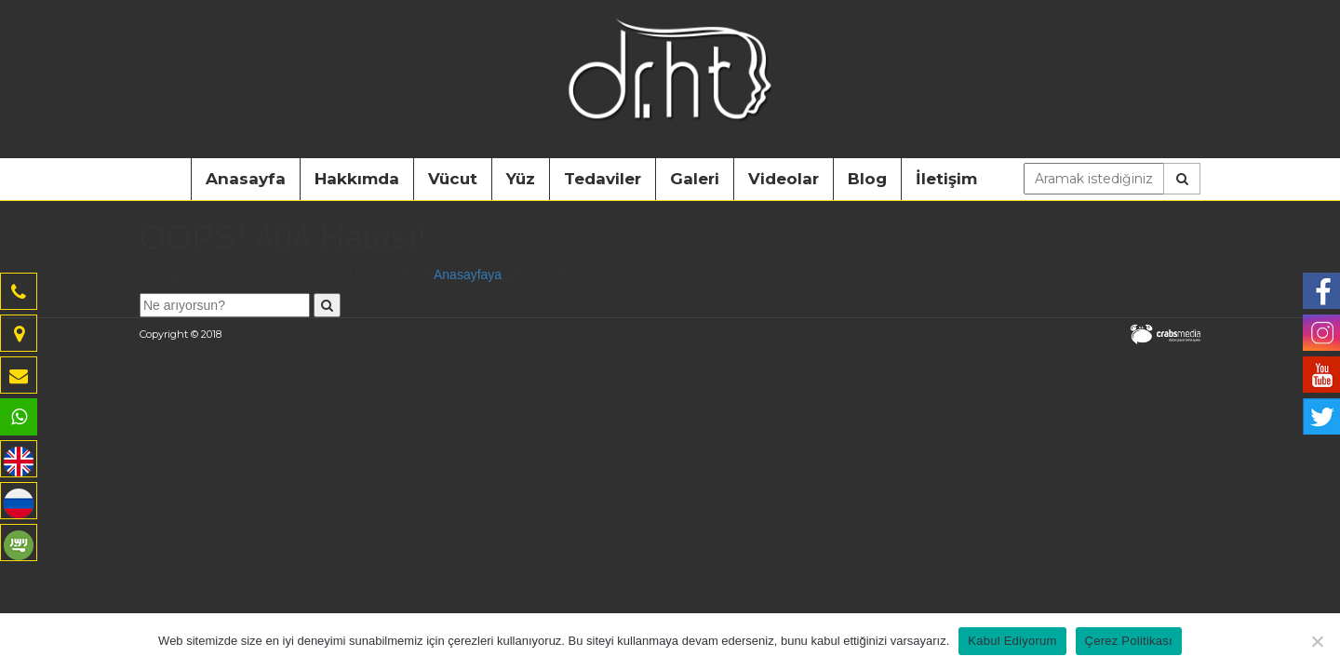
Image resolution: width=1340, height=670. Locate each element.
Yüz (520, 178)
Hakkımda (357, 178)
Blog (867, 178)
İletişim (946, 178)
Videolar (783, 178)
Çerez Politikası (1128, 641)
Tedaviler (602, 178)
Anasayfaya (468, 274)
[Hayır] (1316, 641)
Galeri (694, 178)
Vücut (452, 178)
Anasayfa (246, 178)
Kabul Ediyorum (1012, 641)
